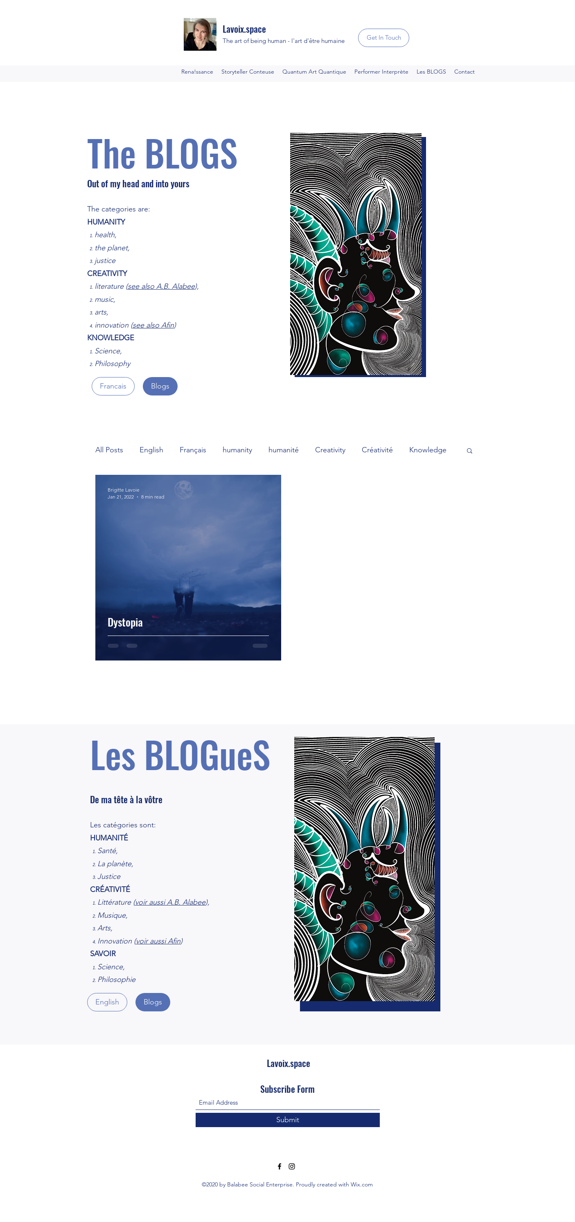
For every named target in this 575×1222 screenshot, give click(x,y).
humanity (237, 449)
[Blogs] (160, 386)
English (151, 449)
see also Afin (153, 325)
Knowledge (427, 449)
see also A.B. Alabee (161, 286)
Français (193, 449)
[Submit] (288, 1120)
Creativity (330, 449)
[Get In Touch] (383, 38)
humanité (283, 449)
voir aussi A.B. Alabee (170, 902)
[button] (470, 451)
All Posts (109, 449)
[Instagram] (292, 1166)
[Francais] (113, 386)
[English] (107, 1002)
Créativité (377, 449)
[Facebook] (279, 1166)
